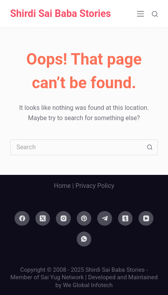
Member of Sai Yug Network (47, 277)
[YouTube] (145, 218)
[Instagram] (63, 218)
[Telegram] (104, 218)
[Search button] (150, 147)
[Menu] (140, 13)
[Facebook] (22, 218)
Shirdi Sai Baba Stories (60, 13)
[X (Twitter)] (42, 218)
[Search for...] (76, 147)
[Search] (155, 14)
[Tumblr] (125, 218)
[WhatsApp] (84, 239)
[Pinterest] (84, 218)
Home (62, 185)
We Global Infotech (88, 285)
